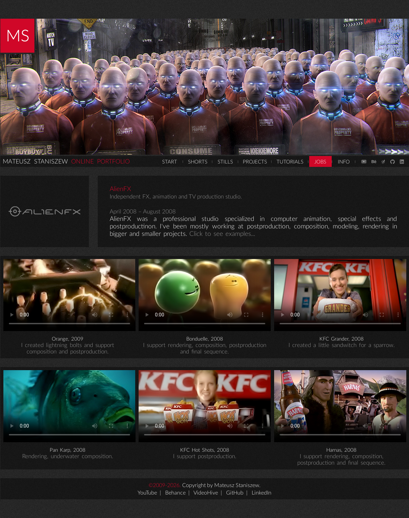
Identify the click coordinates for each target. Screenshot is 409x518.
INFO (344, 162)
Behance (175, 493)
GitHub (234, 493)
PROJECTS (255, 162)
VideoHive (205, 493)
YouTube (147, 493)
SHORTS (197, 162)
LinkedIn (261, 493)
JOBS (320, 162)
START (169, 162)
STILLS (225, 162)
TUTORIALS (290, 162)
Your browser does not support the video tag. (69, 295)
